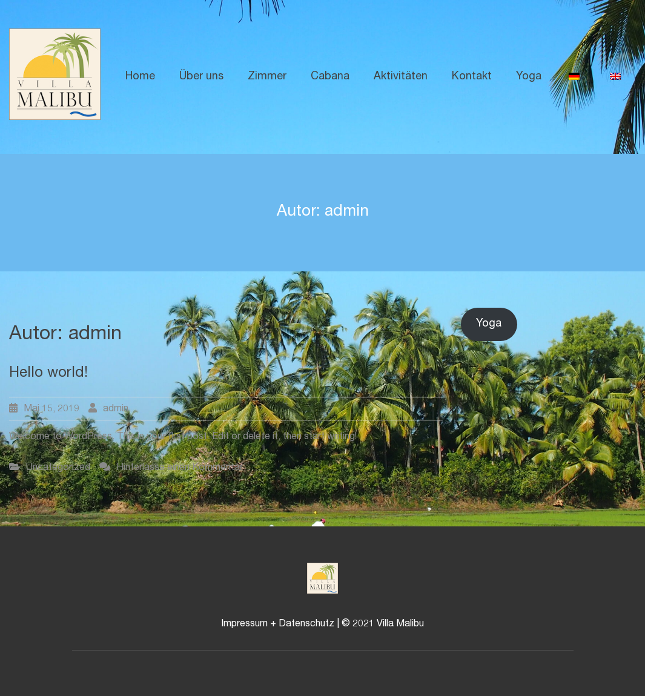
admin (115, 409)
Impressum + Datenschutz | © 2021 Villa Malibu (322, 624)
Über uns (201, 76)
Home (140, 76)
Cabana (330, 76)
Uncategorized (58, 468)
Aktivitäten (401, 76)
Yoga (528, 76)
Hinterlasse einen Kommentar (179, 468)
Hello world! (48, 373)
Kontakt (472, 76)
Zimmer (267, 76)
